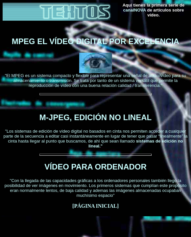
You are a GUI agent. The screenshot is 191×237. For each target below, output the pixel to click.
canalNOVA (134, 10)
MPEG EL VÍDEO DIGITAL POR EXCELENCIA (95, 41)
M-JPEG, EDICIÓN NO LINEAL (95, 117)
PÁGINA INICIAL (95, 206)
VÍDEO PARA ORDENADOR (95, 166)
